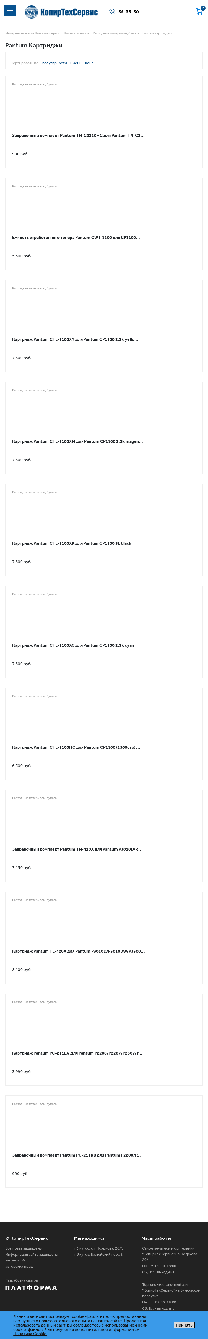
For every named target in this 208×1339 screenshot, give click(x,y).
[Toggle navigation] (10, 10)
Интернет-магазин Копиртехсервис (32, 33)
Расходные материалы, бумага (116, 33)
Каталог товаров (76, 33)
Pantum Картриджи (157, 33)
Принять (184, 1325)
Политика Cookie (30, 1333)
